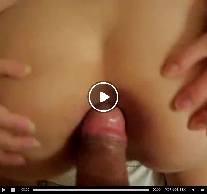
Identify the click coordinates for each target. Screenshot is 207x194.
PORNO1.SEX (175, 190)
